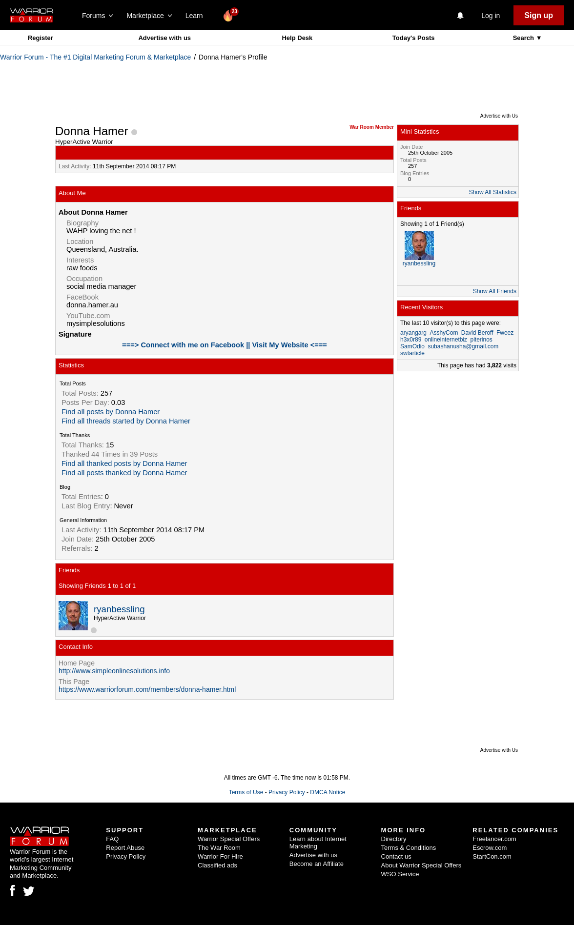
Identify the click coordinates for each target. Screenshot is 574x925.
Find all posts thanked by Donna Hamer (124, 473)
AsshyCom (444, 332)
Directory (394, 839)
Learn (196, 16)
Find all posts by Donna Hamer (111, 412)
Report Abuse (125, 847)
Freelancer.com (494, 839)
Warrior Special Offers (229, 839)
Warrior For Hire (220, 856)
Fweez (504, 332)
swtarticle (412, 353)
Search (524, 37)
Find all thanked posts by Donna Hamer (124, 463)
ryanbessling (119, 609)
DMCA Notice (327, 792)
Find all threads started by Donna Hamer (126, 421)
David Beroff (477, 332)
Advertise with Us (499, 116)
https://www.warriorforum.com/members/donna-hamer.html (147, 689)
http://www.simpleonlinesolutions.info (114, 671)
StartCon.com (491, 856)
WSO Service (400, 874)
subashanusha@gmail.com (463, 346)
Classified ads (217, 865)
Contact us (396, 856)
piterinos (481, 339)
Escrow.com (489, 847)
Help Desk (297, 37)
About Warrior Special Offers (421, 865)
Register (40, 37)
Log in (490, 16)
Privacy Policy (286, 792)
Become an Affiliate (316, 863)
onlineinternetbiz (446, 339)
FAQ (112, 839)
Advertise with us (164, 37)
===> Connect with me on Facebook (184, 345)
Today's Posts (413, 37)
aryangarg (413, 332)
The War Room (219, 847)
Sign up (538, 15)
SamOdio (412, 346)
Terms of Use (246, 792)
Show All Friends (494, 291)
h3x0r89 (410, 339)
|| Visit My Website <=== (286, 345)
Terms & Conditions (408, 847)
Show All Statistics (492, 192)
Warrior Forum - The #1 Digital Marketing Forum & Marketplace (95, 57)
